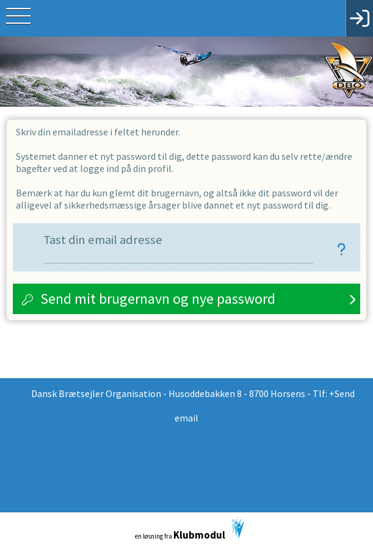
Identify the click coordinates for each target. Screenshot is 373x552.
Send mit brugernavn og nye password (157, 298)
